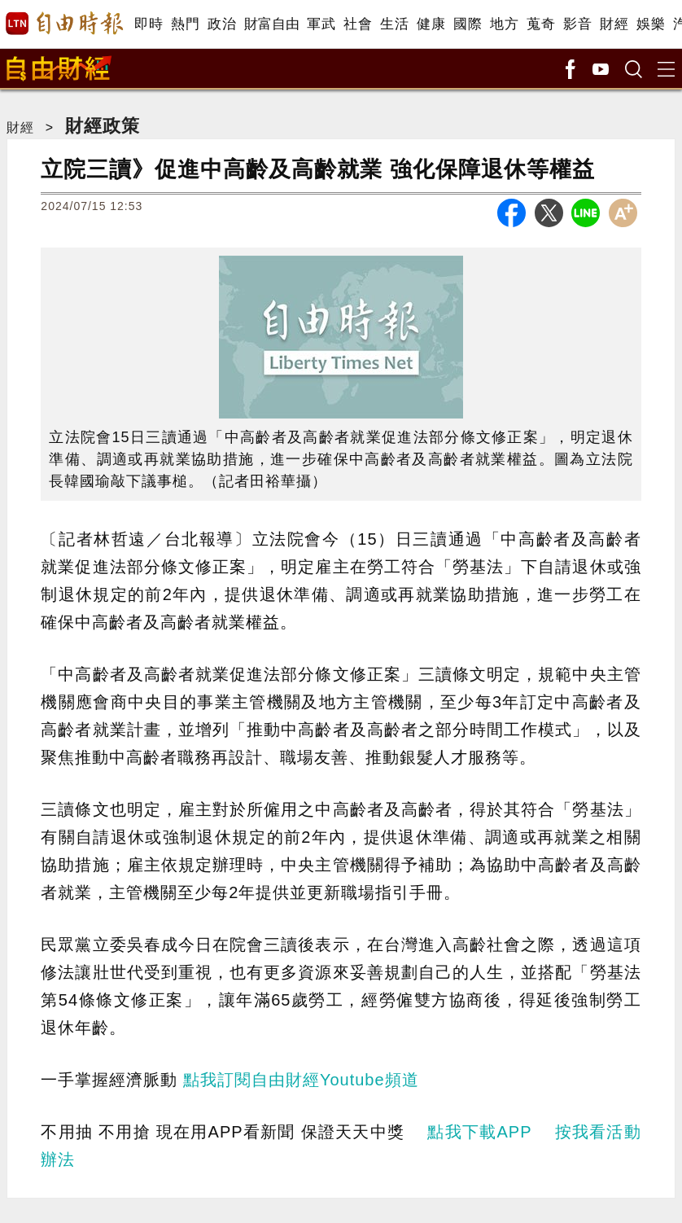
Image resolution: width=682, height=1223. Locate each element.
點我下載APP (479, 1132)
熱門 (185, 24)
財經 (614, 24)
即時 (148, 24)
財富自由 (271, 24)
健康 (431, 24)
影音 (577, 24)
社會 (357, 24)
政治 (222, 24)
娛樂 (650, 24)
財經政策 (102, 126)
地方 (504, 24)
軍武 (321, 24)
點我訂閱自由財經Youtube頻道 (301, 1080)
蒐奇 (541, 24)
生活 (394, 24)
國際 (467, 24)
